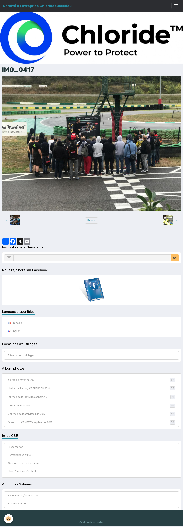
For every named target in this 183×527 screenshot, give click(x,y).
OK (175, 258)
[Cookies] (8, 518)
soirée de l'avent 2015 (91, 380)
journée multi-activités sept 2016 (91, 397)
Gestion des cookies (91, 522)
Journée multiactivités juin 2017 (91, 414)
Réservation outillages (21, 355)
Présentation (15, 447)
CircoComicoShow (91, 406)
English (14, 331)
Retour (91, 220)
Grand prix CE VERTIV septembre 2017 (91, 422)
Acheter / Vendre (18, 503)
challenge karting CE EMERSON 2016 (91, 388)
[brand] (37, 5)
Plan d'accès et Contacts (22, 471)
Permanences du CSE (20, 455)
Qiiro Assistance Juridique (23, 463)
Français (15, 323)
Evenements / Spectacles (23, 495)
